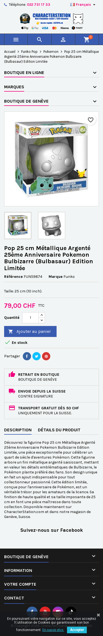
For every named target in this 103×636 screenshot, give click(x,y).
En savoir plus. (53, 630)
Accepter (77, 630)
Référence (13, 276)
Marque (56, 276)
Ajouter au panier (29, 332)
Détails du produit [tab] (59, 429)
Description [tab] (18, 429)
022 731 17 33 (38, 4)
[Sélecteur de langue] (83, 4)
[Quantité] (30, 317)
